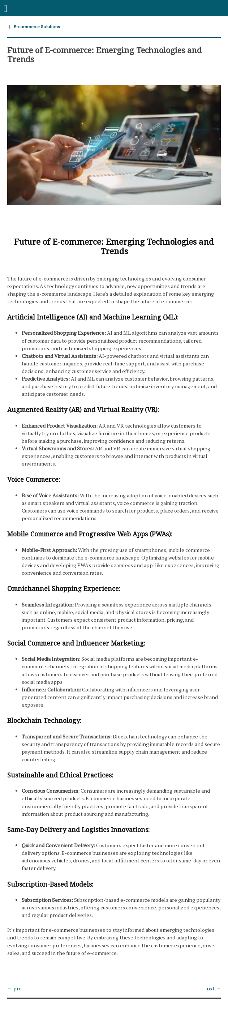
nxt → (214, 988)
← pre (14, 988)
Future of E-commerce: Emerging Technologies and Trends (104, 54)
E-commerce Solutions (36, 26)
